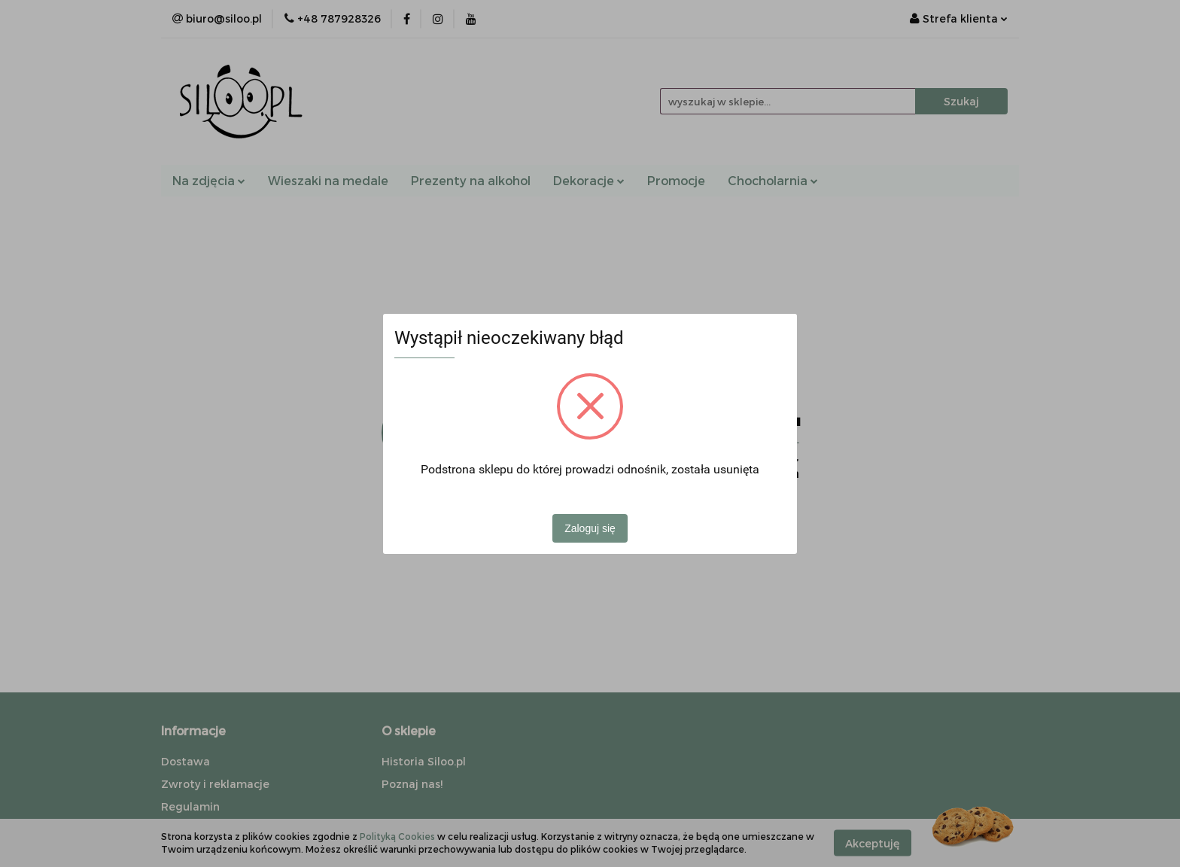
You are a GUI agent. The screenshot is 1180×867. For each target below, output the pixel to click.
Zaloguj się (590, 528)
